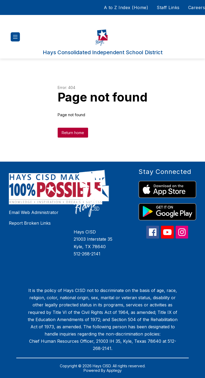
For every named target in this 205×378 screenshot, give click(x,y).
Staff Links (168, 7)
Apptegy (114, 370)
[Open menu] (15, 37)
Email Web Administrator (33, 212)
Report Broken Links (30, 223)
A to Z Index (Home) (126, 7)
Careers (196, 7)
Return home (73, 132)
